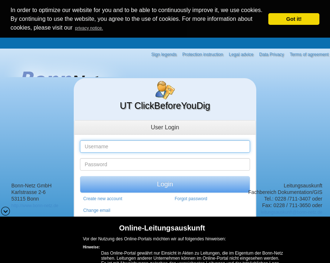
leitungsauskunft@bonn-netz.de (291, 211)
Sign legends (163, 53)
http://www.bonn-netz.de (34, 204)
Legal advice (241, 53)
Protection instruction (202, 53)
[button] (5, 210)
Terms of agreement (309, 53)
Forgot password (190, 198)
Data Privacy (271, 53)
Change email (96, 209)
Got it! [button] (294, 19)
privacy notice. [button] (89, 28)
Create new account (102, 198)
